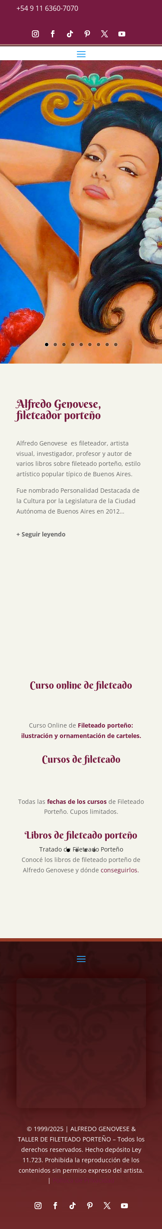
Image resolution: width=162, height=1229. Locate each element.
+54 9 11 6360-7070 (47, 8)
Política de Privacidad (83, 1180)
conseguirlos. (120, 870)
